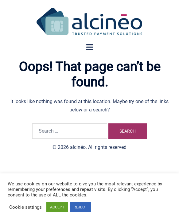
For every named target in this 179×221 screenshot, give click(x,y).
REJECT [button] (80, 207)
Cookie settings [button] (25, 207)
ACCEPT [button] (57, 207)
